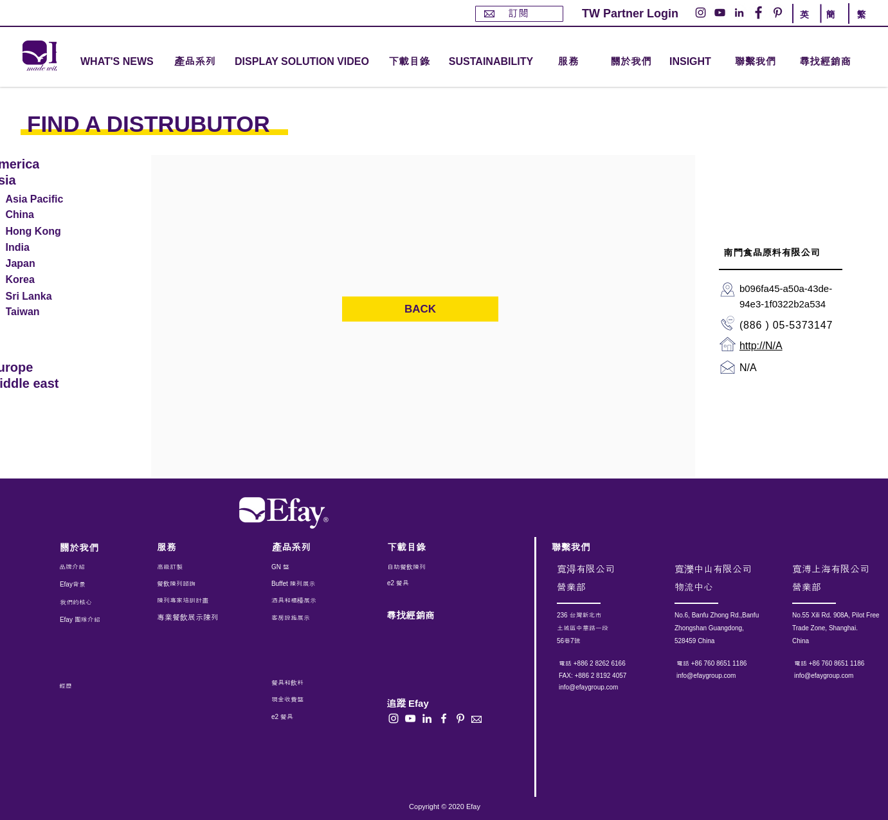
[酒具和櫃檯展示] (325, 600)
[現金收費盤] (299, 699)
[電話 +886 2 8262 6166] (610, 664)
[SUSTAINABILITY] (491, 62)
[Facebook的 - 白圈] (758, 12)
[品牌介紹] (94, 567)
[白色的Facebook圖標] (443, 718)
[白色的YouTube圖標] (410, 718)
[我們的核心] (85, 602)
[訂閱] (519, 14)
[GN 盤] (301, 567)
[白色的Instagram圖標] (393, 718)
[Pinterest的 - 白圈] (777, 12)
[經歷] (90, 686)
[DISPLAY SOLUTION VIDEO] (301, 62)
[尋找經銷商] (839, 62)
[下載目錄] (408, 62)
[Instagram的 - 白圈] (700, 12)
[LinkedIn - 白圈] (739, 12)
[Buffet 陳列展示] (300, 584)
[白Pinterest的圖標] (460, 718)
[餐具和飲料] (315, 683)
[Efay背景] (87, 584)
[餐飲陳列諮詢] (191, 584)
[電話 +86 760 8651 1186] (728, 664)
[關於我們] (630, 62)
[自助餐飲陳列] (423, 567)
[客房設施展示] (301, 618)
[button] (194, 62)
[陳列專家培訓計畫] (189, 600)
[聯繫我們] (755, 62)
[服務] (191, 547)
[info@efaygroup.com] (600, 687)
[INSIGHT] (692, 62)
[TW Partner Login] (630, 14)
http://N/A (761, 345)
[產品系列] (306, 547)
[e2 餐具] (423, 583)
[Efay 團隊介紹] (85, 620)
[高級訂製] (198, 567)
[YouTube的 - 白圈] (720, 12)
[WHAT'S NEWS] (118, 62)
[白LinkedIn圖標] (427, 718)
